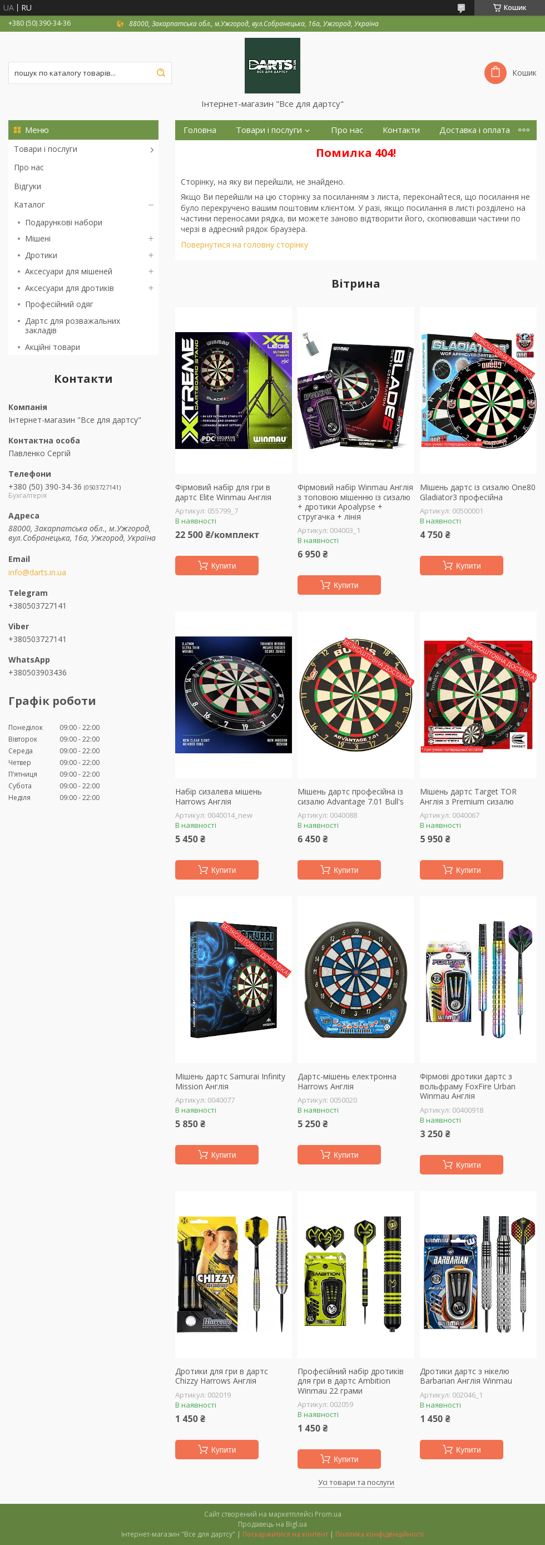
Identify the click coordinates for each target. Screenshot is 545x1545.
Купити (223, 565)
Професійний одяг (59, 304)
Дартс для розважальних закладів (72, 325)
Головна (200, 130)
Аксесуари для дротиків (69, 288)
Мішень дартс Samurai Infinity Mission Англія (230, 1081)
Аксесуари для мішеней (68, 271)
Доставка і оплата (474, 130)
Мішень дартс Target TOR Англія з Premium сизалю (468, 796)
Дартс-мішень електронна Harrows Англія (347, 1081)
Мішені (38, 238)
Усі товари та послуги (356, 1482)
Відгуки (27, 186)
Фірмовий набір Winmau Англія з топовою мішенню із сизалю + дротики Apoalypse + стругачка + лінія (355, 501)
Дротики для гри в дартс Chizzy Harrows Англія (221, 1376)
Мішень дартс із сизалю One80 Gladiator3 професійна (478, 492)
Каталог (29, 204)
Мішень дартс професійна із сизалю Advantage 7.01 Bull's (351, 796)
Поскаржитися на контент (285, 1534)
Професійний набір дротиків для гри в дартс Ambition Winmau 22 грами (351, 1381)
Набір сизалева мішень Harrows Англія (218, 796)
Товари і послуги (45, 149)
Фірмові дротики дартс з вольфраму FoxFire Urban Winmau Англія (468, 1086)
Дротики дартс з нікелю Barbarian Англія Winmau (466, 1376)
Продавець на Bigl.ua (272, 1524)
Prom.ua (328, 1514)
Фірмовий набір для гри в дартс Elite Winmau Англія (223, 492)
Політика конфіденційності (379, 1534)
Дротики (41, 255)
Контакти (401, 130)
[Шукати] (161, 73)
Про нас (29, 167)
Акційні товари (52, 347)
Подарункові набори (63, 222)
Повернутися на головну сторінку (244, 244)
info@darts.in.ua (37, 572)
